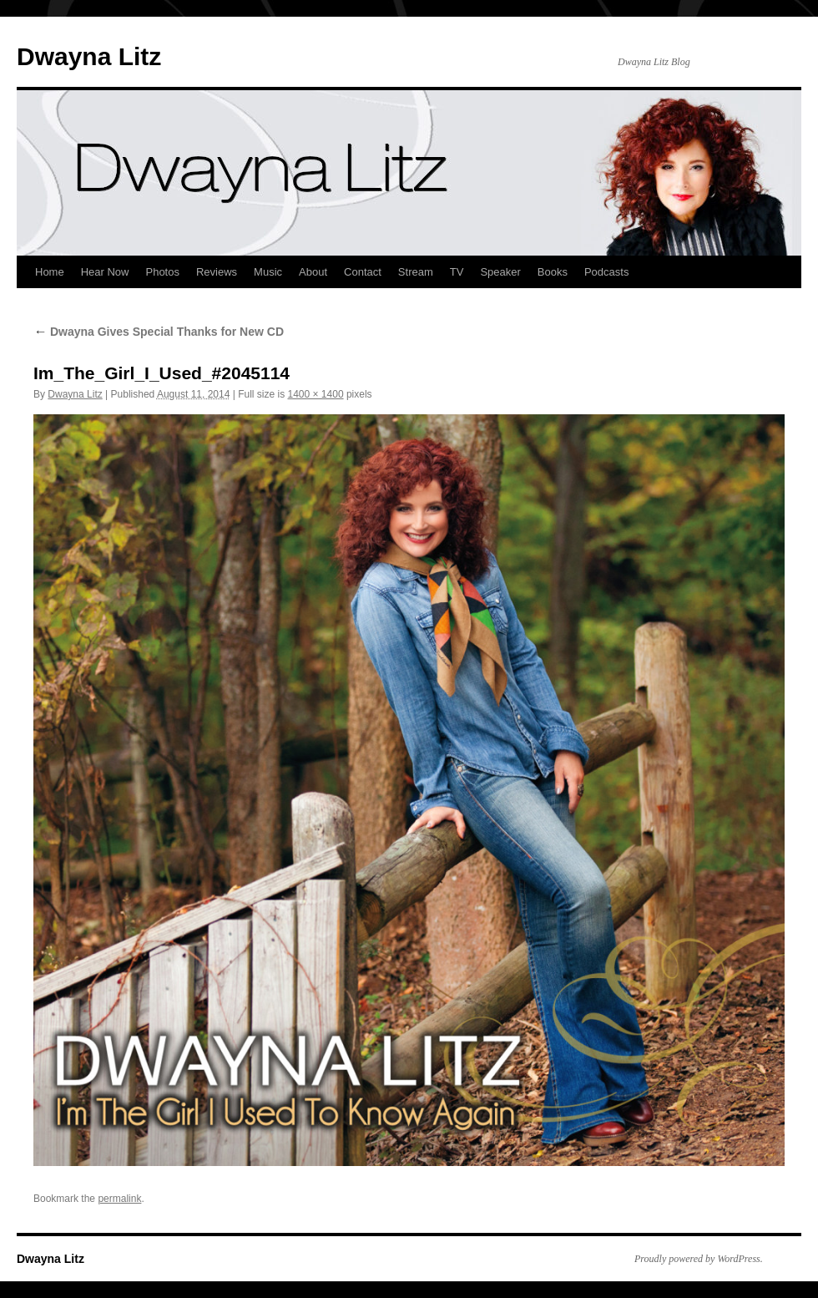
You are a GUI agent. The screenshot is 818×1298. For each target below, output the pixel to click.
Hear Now (105, 272)
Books (553, 272)
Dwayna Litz (89, 56)
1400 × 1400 (316, 394)
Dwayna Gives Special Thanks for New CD (158, 331)
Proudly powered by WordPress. (698, 1259)
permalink (119, 1198)
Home (49, 272)
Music (268, 272)
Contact (362, 272)
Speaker (500, 272)
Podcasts (606, 272)
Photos (162, 272)
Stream (415, 272)
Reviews (216, 272)
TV (457, 272)
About (313, 272)
